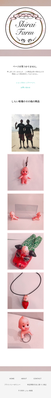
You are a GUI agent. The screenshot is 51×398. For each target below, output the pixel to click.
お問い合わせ (25, 87)
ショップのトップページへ (25, 83)
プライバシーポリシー (12, 385)
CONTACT (37, 379)
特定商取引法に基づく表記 (37, 385)
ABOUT (24, 379)
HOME (12, 379)
